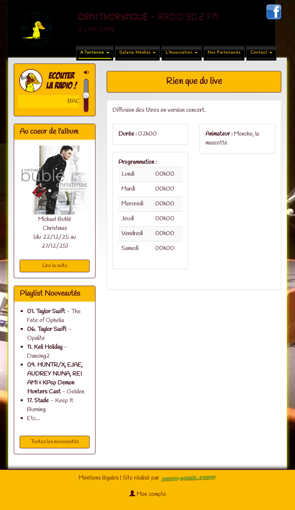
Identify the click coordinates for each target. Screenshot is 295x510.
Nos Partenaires (224, 52)
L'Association (182, 52)
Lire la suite (54, 265)
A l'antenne (94, 52)
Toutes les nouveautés (55, 441)
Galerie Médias (137, 52)
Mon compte (147, 494)
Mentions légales (99, 478)
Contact (261, 52)
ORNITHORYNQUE (113, 17)
